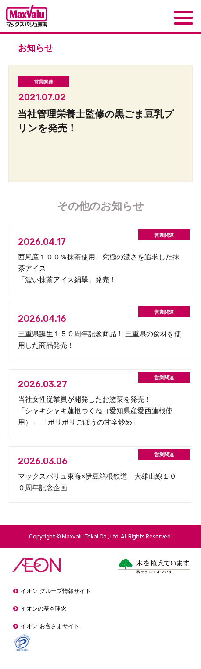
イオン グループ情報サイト (56, 591)
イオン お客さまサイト (50, 626)
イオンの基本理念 (43, 608)
